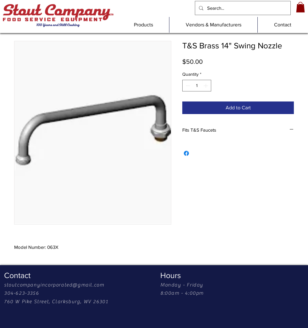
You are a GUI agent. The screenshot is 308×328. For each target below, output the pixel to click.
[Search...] (242, 8)
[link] (300, 7)
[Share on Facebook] (186, 153)
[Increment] (206, 85)
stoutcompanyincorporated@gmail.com (54, 285)
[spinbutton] (196, 85)
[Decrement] (187, 85)
